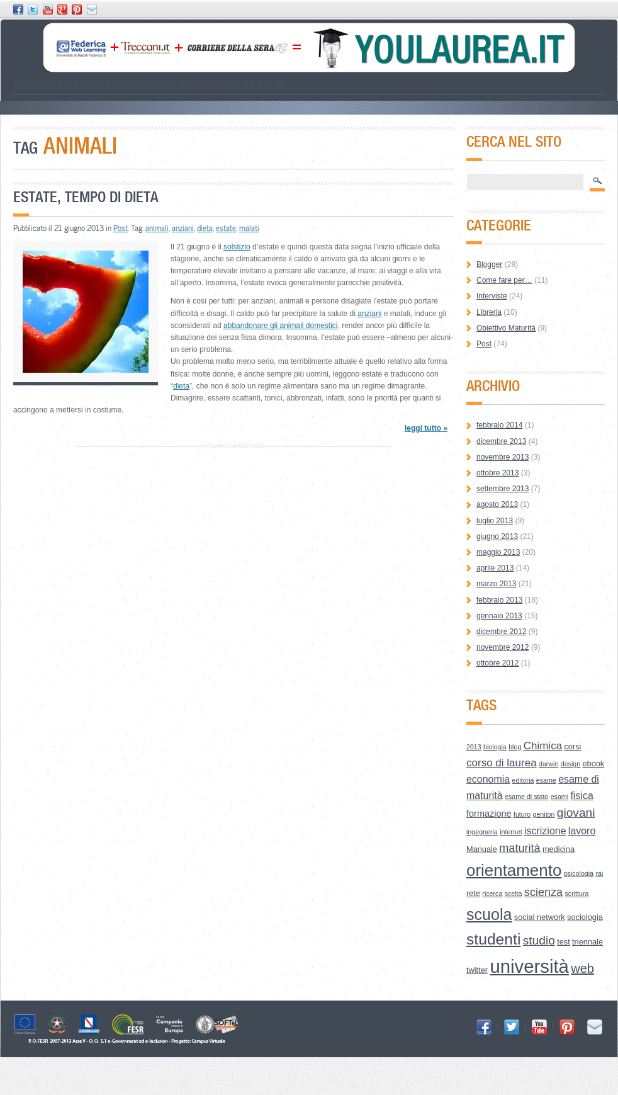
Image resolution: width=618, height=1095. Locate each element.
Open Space (242, 82)
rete (473, 893)
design (570, 764)
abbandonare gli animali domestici (280, 325)
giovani (576, 812)
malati (249, 228)
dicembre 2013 (501, 441)
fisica (581, 795)
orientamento (513, 870)
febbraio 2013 (499, 600)
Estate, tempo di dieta (85, 197)
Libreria (489, 312)
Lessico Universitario (186, 82)
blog (514, 747)
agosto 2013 (497, 504)
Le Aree (115, 82)
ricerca (492, 893)
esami (559, 796)
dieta (205, 228)
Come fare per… (504, 280)
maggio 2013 (498, 552)
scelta (513, 893)
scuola (489, 914)
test (563, 941)
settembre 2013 (502, 488)
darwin (548, 764)
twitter (477, 970)
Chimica (543, 746)
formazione (489, 813)
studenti (493, 939)
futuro (522, 814)
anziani (183, 228)
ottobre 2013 (497, 472)
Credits (275, 82)
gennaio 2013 (499, 615)
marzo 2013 (496, 583)
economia (488, 779)
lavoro (581, 831)
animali (157, 228)
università (529, 966)
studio (539, 940)
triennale (587, 941)
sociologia (585, 917)
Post (120, 228)
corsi (572, 746)
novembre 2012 (502, 647)
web (582, 968)
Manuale (481, 849)
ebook (593, 763)
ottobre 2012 (497, 663)
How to (139, 82)
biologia (495, 747)
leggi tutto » (426, 428)
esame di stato (526, 796)
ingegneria (482, 832)
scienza (543, 892)
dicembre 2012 (501, 631)
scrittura (577, 893)
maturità (519, 848)
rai (599, 873)
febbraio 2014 (499, 425)
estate (226, 228)
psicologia (578, 873)
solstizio (236, 246)
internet (511, 832)
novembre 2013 (502, 457)
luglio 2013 (494, 520)
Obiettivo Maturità (506, 328)
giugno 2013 (497, 536)
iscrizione (545, 831)
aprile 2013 (495, 568)
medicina (558, 849)
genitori (544, 814)
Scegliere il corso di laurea (57, 82)
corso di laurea (501, 763)
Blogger (489, 264)
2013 (473, 747)
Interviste (491, 296)
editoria (523, 780)
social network (539, 917)
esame (546, 780)
